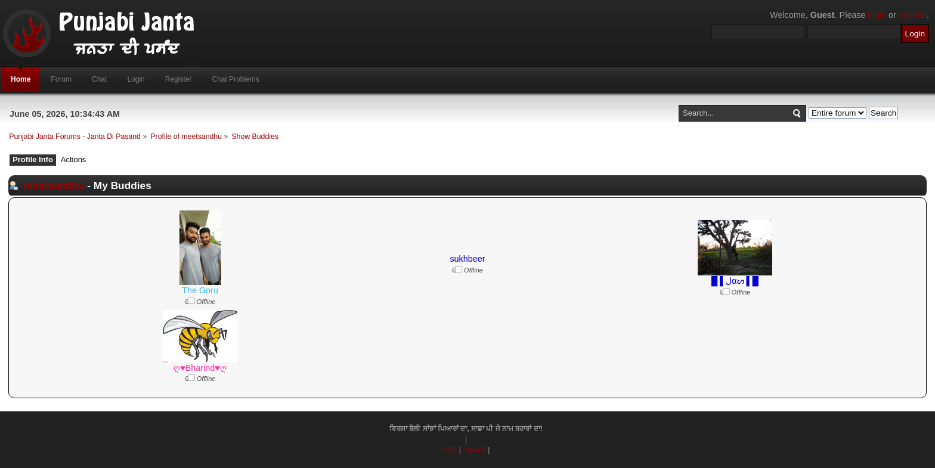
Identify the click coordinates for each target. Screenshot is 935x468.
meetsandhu (54, 185)
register (913, 15)
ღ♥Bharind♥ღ (200, 368)
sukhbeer (467, 259)
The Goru (200, 290)
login (877, 15)
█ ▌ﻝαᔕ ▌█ (734, 281)
